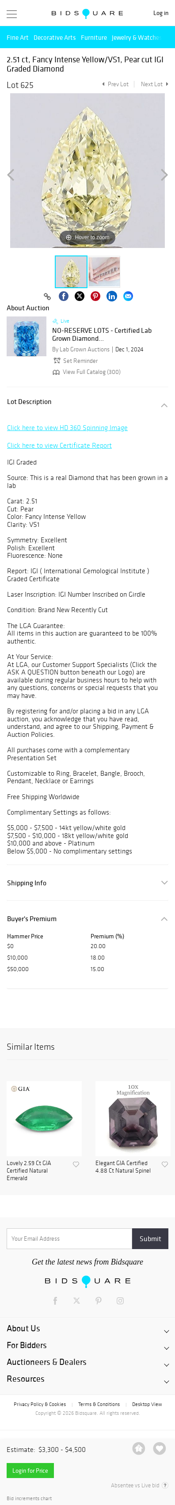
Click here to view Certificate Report (59, 445)
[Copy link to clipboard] (47, 297)
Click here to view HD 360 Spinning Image (67, 427)
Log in (160, 13)
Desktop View (147, 1404)
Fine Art (18, 37)
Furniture (94, 37)
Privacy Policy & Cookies (40, 1404)
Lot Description (29, 401)
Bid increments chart (29, 1498)
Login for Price (30, 1471)
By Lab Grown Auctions (81, 349)
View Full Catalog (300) (86, 372)
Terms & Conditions (99, 1404)
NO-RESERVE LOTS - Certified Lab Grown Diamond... (102, 334)
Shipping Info (26, 883)
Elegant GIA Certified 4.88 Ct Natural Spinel (123, 1167)
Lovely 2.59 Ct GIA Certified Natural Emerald (29, 1171)
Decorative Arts (55, 37)
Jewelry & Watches (137, 37)
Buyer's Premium (32, 918)
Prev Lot (114, 84)
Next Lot (154, 84)
